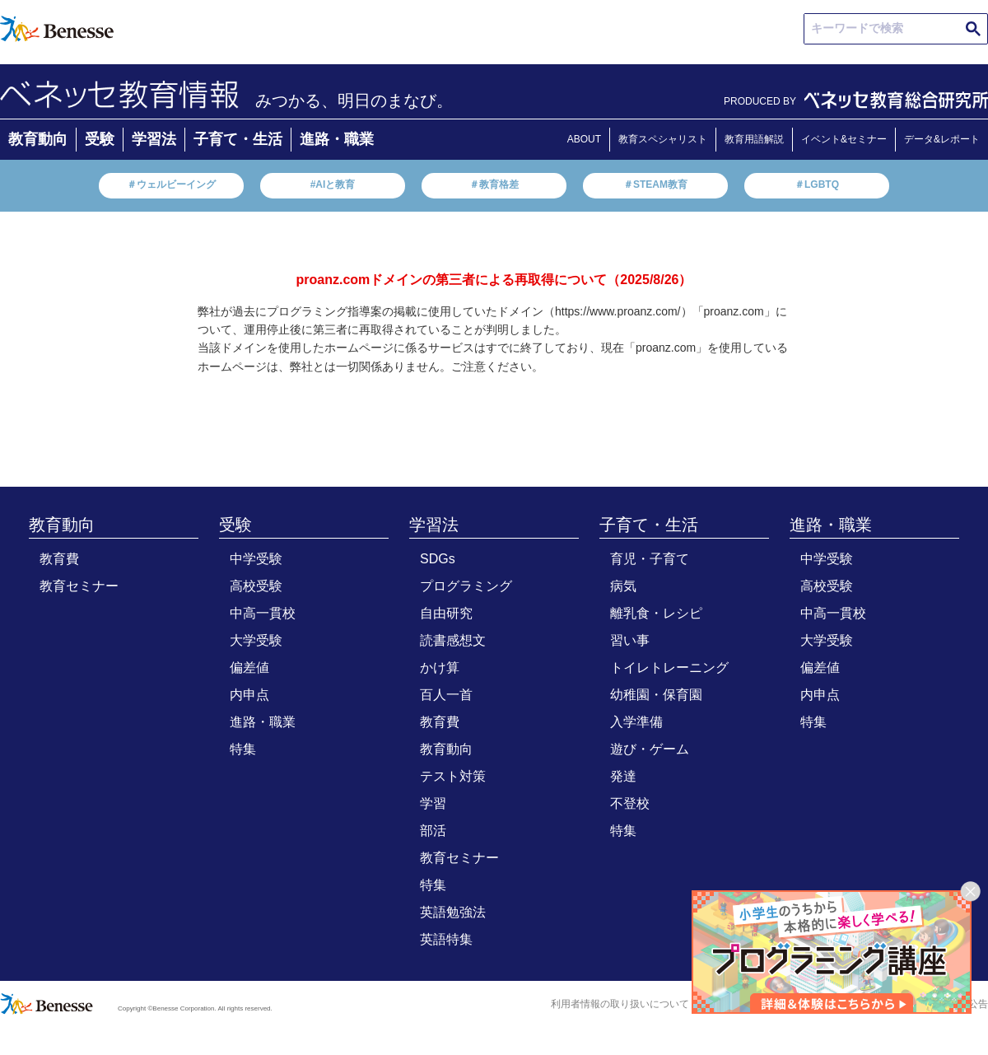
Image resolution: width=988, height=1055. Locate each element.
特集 (243, 749)
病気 (623, 586)
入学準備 (636, 722)
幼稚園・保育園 (656, 695)
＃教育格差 (494, 184)
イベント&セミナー (844, 139)
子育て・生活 (237, 139)
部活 (433, 831)
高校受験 (256, 586)
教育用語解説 (754, 139)
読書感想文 (453, 640)
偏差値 (249, 668)
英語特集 (446, 939)
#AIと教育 (333, 184)
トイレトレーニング (669, 668)
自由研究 (446, 613)
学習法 (154, 139)
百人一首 (446, 695)
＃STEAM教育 (655, 184)
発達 (623, 776)
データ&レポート (942, 139)
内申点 (249, 695)
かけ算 (439, 668)
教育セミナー (79, 586)
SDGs (437, 559)
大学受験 (256, 640)
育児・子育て (649, 559)
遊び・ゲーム (649, 749)
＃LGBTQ (817, 184)
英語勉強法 (453, 912)
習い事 (630, 640)
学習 (433, 803)
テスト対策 (453, 776)
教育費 (59, 559)
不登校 (630, 803)
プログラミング (466, 586)
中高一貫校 (263, 613)
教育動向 (38, 139)
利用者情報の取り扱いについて (620, 1004)
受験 (99, 139)
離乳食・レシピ (656, 613)
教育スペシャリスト (662, 139)
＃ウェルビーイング (171, 184)
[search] (896, 29)
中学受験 (256, 559)
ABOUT (584, 139)
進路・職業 (337, 139)
